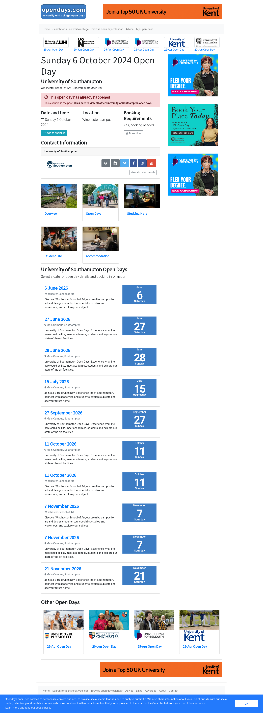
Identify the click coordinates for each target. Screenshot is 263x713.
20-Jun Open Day (84, 49)
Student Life (53, 256)
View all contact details (143, 172)
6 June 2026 (56, 288)
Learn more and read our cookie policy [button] (28, 707)
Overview (50, 213)
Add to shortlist (54, 133)
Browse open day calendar (107, 29)
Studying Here (137, 213)
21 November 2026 (62, 569)
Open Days (93, 213)
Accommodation (97, 256)
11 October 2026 (60, 444)
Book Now (133, 133)
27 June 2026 (57, 319)
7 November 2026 (61, 506)
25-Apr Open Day (53, 49)
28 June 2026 (57, 350)
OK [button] (246, 703)
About (162, 690)
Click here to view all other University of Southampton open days (113, 103)
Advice (129, 29)
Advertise (150, 690)
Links (139, 690)
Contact (173, 690)
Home (46, 29)
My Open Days (144, 29)
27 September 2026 (63, 413)
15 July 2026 (56, 382)
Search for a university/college (70, 29)
